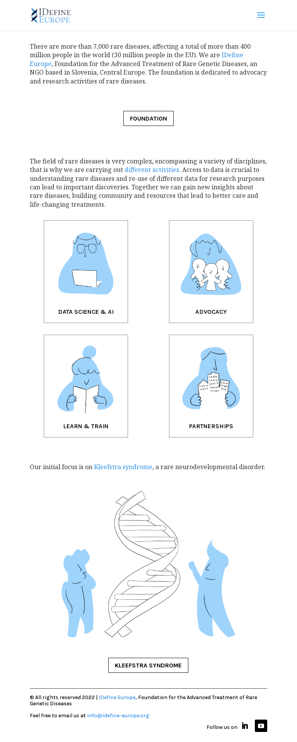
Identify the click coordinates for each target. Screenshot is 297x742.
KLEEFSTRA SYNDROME (148, 665)
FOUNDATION (148, 118)
